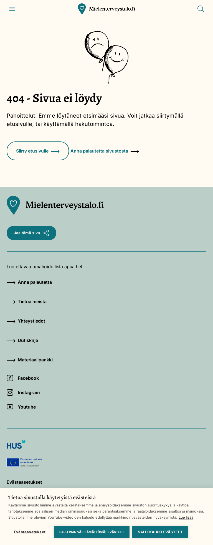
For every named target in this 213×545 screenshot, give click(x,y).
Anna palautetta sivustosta (104, 150)
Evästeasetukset (29, 532)
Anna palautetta (29, 282)
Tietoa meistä (27, 301)
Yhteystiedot (26, 320)
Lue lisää (186, 517)
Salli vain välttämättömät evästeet (91, 532)
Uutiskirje (22, 340)
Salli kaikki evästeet (160, 532)
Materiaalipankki (30, 359)
